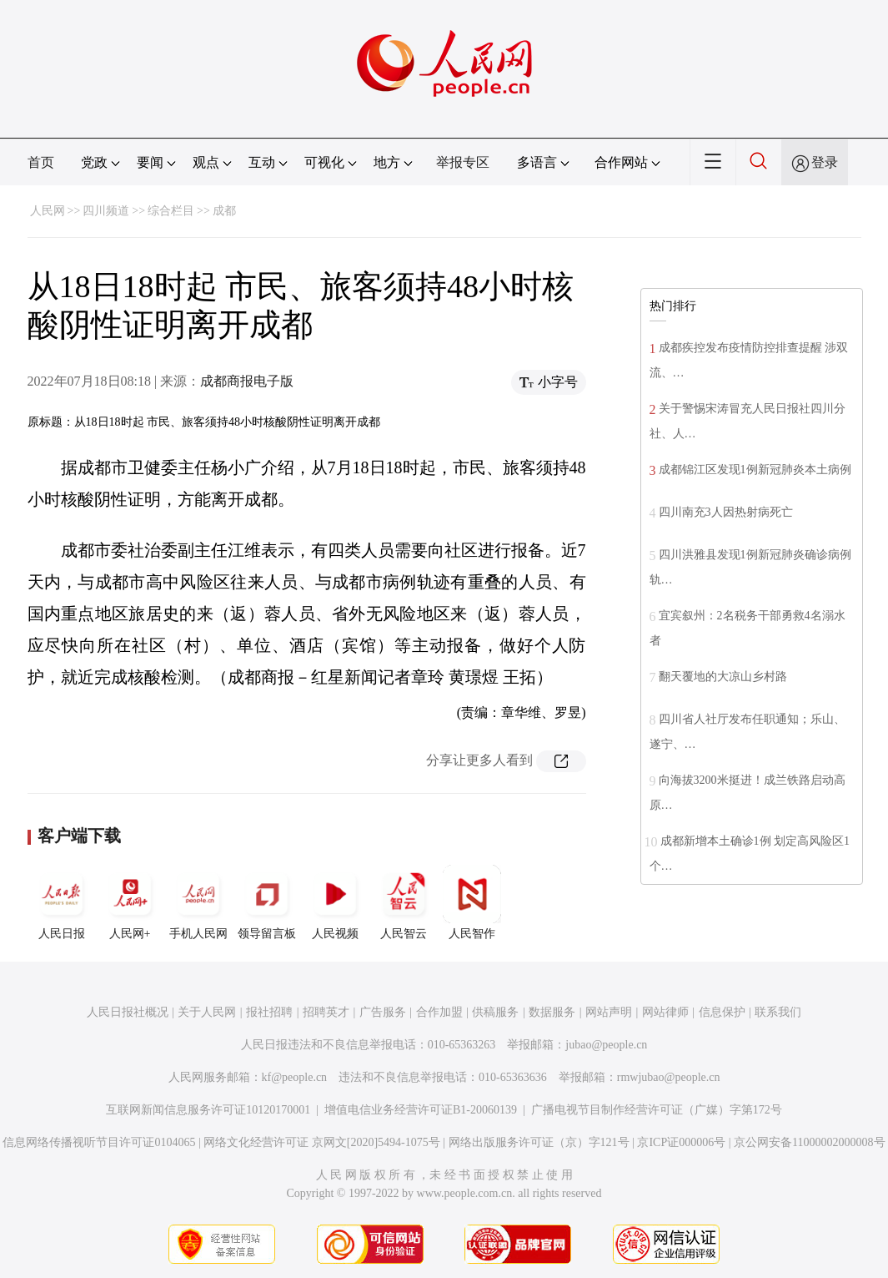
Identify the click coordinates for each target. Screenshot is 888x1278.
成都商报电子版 (246, 381)
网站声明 (608, 1012)
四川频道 (106, 211)
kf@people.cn (295, 1077)
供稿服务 (495, 1012)
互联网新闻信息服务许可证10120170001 (208, 1110)
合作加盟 (439, 1012)
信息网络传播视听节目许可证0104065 (99, 1142)
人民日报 (62, 902)
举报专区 (462, 162)
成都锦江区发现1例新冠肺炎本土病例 (755, 469)
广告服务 (382, 1012)
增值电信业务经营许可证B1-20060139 (420, 1110)
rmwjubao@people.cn (668, 1077)
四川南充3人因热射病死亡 (726, 512)
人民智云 (403, 902)
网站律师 (665, 1012)
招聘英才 (326, 1012)
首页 (41, 162)
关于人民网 (207, 1012)
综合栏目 (171, 211)
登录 (824, 162)
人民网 (47, 211)
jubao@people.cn (606, 1044)
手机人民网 (198, 902)
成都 (224, 211)
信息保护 (722, 1012)
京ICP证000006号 (681, 1142)
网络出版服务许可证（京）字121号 (539, 1142)
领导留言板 (267, 902)
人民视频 (335, 902)
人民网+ (130, 902)
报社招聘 (269, 1012)
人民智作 (472, 902)
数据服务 (552, 1012)
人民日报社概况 (127, 1012)
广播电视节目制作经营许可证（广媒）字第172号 (656, 1110)
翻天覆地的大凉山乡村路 (723, 676)
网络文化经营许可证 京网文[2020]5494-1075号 (321, 1142)
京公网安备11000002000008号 (809, 1142)
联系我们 (778, 1012)
